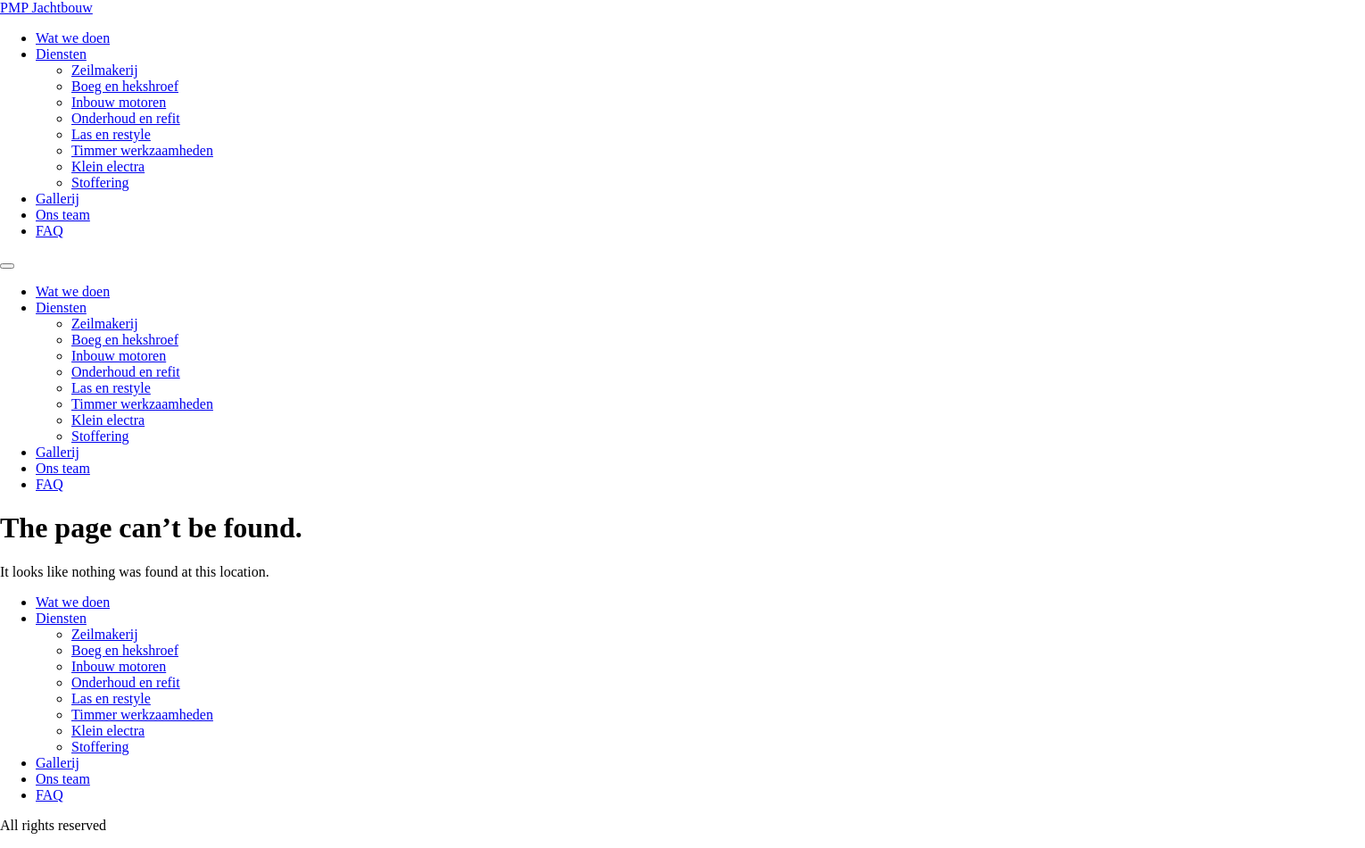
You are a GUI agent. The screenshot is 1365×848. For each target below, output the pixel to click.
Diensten (61, 54)
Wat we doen (73, 38)
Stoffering (100, 182)
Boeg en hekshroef (124, 86)
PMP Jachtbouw (46, 7)
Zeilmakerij (104, 70)
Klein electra (108, 166)
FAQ (49, 230)
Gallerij (57, 198)
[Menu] (7, 266)
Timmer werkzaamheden (142, 150)
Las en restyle (111, 134)
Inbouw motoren (118, 102)
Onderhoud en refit (125, 118)
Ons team (63, 214)
